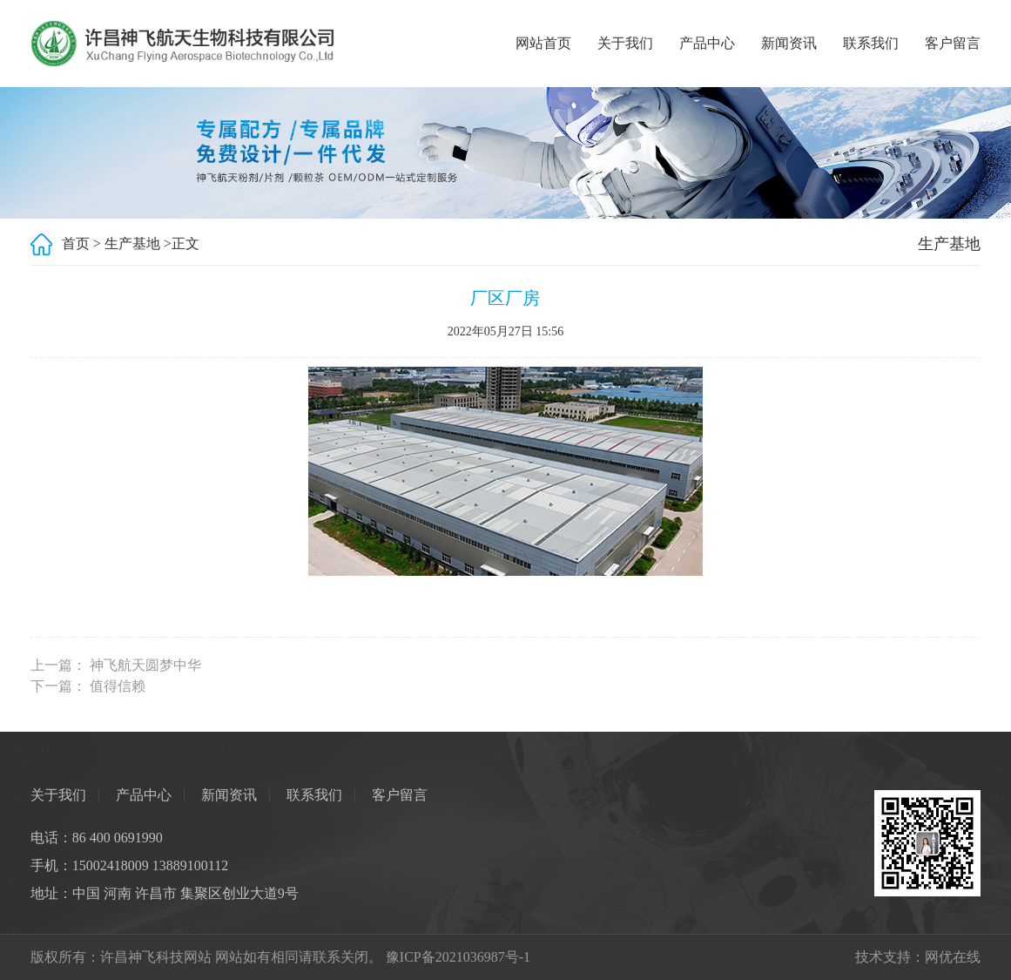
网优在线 (953, 957)
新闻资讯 (789, 43)
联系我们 (871, 43)
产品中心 (707, 43)
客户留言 (953, 43)
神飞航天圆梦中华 (145, 665)
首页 (76, 243)
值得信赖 (117, 686)
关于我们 (625, 43)
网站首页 (543, 43)
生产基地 (132, 243)
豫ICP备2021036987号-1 (458, 957)
